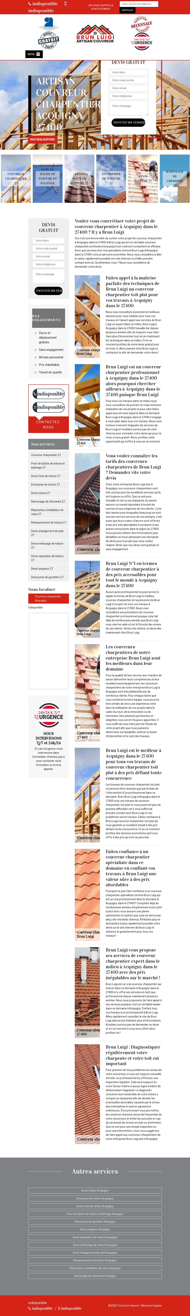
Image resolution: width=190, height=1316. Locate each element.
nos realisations (42, 139)
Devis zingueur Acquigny (95, 1229)
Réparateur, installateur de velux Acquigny (95, 1268)
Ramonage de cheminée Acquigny (95, 1275)
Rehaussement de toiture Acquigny (95, 1260)
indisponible (43, 4)
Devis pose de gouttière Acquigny (95, 1221)
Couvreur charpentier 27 (46, 455)
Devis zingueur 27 (42, 568)
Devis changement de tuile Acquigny (95, 1252)
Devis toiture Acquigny (95, 1190)
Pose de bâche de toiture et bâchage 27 (48, 465)
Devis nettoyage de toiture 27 (47, 545)
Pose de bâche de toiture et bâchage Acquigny (95, 1213)
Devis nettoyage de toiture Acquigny (95, 1245)
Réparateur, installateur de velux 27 (47, 512)
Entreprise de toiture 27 (45, 484)
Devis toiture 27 (40, 493)
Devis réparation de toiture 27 (47, 558)
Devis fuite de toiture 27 (45, 476)
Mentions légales (151, 1305)
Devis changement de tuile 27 (47, 533)
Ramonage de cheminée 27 (48, 501)
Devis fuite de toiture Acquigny (95, 1206)
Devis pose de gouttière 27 (47, 577)
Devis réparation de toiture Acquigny (95, 1237)
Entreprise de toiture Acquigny (95, 1198)
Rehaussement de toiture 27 (48, 522)
